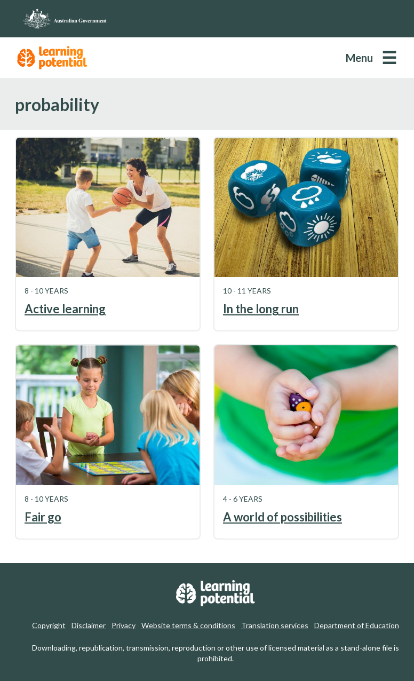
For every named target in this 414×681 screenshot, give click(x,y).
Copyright (49, 625)
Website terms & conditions (188, 625)
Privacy (124, 625)
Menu (359, 57)
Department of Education (356, 625)
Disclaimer (88, 625)
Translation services (274, 625)
